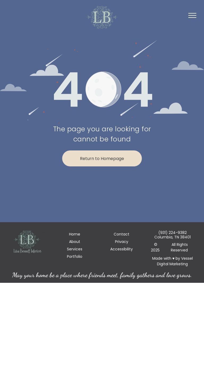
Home (74, 234)
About (74, 241)
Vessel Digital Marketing (175, 261)
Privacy (121, 241)
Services (74, 249)
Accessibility (121, 249)
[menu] (192, 15)
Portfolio (74, 256)
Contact (121, 234)
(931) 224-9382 (172, 232)
